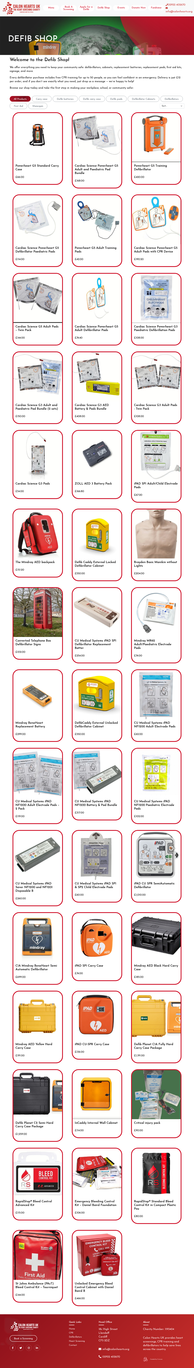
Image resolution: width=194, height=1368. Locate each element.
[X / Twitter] (21, 1348)
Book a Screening (23, 1339)
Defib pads (118, 99)
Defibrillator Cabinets (145, 99)
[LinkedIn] (37, 1348)
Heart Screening (77, 1341)
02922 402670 (176, 5)
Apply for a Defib (86, 8)
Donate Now (139, 7)
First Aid (42, 106)
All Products (20, 99)
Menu (51, 7)
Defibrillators (21, 106)
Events (121, 7)
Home (72, 1329)
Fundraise (156, 7)
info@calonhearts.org (179, 11)
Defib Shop (104, 7)
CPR (71, 1333)
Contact (73, 1345)
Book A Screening (68, 8)
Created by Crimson (156, 1359)
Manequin (61, 106)
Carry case (42, 99)
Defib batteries (66, 99)
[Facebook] (13, 1348)
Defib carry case (93, 99)
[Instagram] (29, 1348)
